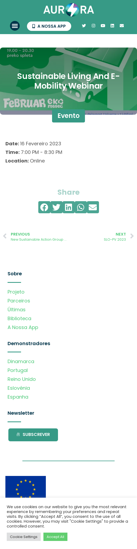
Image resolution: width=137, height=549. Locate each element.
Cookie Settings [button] (23, 536)
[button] (15, 26)
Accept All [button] (55, 536)
